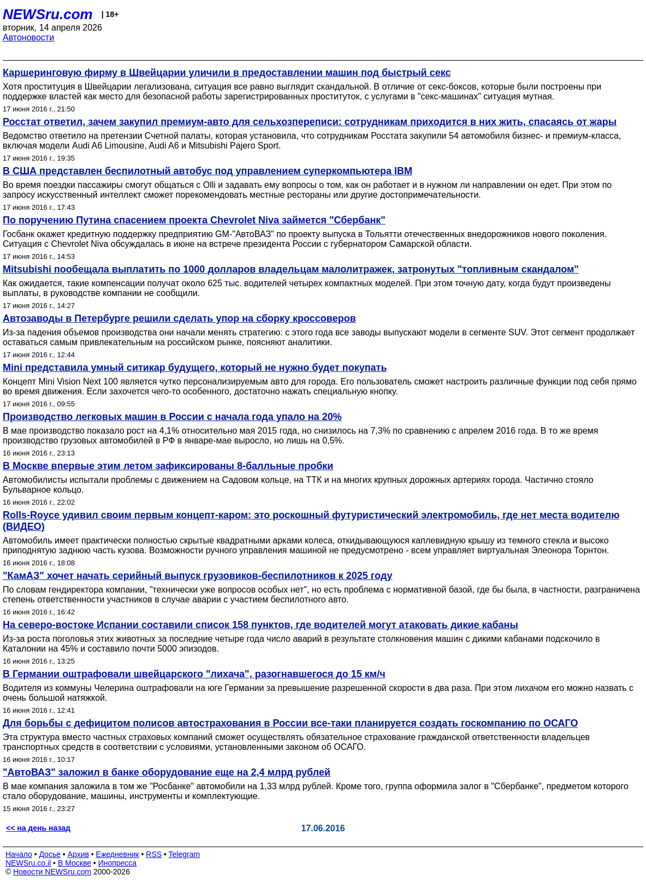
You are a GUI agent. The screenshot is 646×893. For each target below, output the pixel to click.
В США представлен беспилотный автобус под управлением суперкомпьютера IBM (207, 170)
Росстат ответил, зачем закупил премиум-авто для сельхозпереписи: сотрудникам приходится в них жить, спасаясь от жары (310, 121)
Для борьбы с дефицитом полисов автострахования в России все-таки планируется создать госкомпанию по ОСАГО (290, 723)
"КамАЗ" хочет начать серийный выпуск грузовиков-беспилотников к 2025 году (198, 575)
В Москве (74, 863)
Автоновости (28, 37)
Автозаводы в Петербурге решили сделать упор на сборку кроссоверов (179, 318)
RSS (154, 854)
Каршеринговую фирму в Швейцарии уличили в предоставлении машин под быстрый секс (227, 72)
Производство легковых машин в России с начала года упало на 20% (172, 416)
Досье (50, 854)
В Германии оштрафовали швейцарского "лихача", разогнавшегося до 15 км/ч (194, 674)
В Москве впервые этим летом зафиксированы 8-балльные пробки (168, 465)
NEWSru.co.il (28, 863)
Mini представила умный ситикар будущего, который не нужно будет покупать (195, 367)
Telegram (184, 854)
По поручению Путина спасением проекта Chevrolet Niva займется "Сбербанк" (194, 220)
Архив (78, 854)
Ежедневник (117, 854)
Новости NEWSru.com (52, 871)
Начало (18, 854)
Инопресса (117, 863)
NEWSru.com (48, 14)
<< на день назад (38, 828)
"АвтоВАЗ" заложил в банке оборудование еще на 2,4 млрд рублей (166, 772)
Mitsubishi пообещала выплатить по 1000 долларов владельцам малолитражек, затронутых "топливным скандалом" (291, 269)
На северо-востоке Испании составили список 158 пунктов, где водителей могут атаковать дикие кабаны (260, 624)
